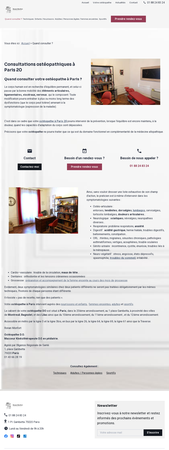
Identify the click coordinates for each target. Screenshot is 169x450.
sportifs (128, 300)
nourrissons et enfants (74, 300)
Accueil (85, 2)
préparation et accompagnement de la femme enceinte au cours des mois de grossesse (76, 276)
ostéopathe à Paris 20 (53, 117)
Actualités (120, 2)
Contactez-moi (29, 162)
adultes (116, 300)
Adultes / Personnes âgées (67, 19)
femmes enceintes (100, 300)
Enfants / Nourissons (44, 19)
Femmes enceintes (89, 19)
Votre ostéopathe (102, 2)
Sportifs (102, 19)
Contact (133, 2)
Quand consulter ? (13, 19)
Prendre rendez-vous (128, 18)
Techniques (28, 19)
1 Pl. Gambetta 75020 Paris (24, 418)
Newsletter (129, 411)
